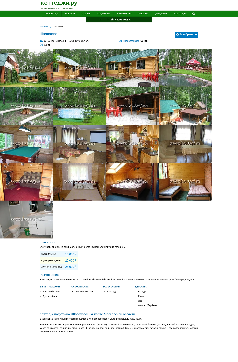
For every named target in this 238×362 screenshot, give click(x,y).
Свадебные (104, 13)
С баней (86, 13)
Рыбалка (143, 13)
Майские (70, 13)
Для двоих (161, 13)
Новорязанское (131, 41)
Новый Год (51, 13)
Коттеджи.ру (46, 27)
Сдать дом (180, 13)
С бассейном (124, 13)
